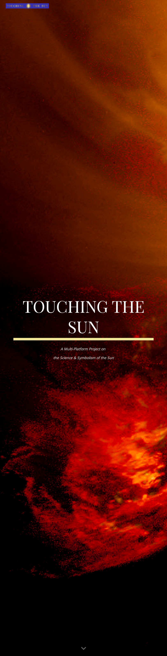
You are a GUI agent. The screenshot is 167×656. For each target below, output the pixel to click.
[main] (83, 318)
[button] (84, 649)
